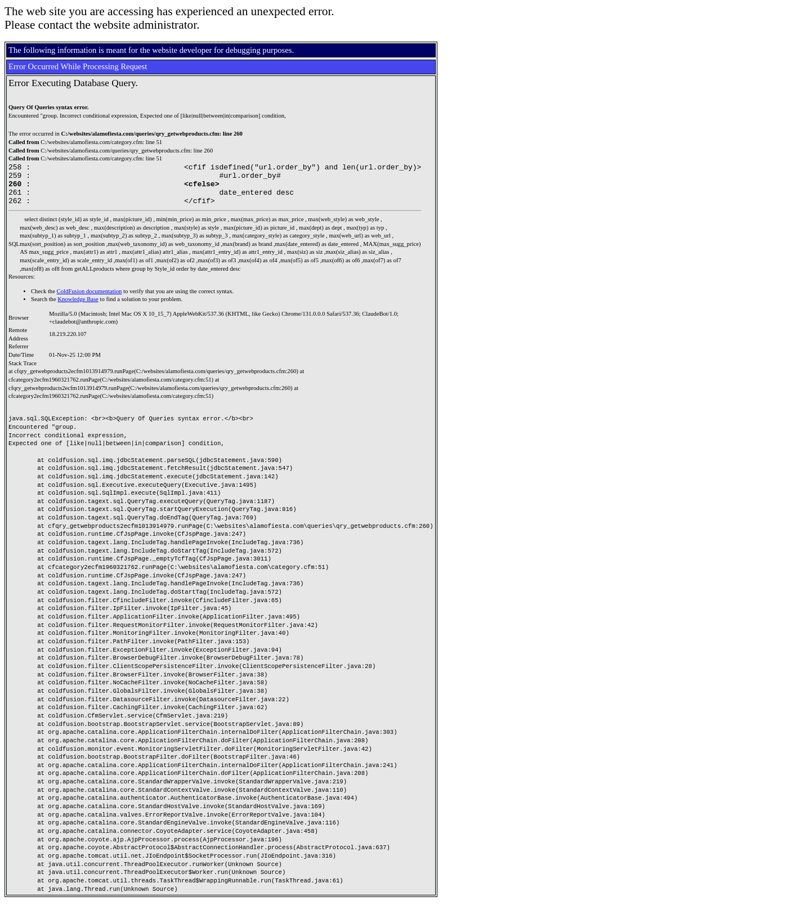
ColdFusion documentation (89, 300)
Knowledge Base (78, 307)
